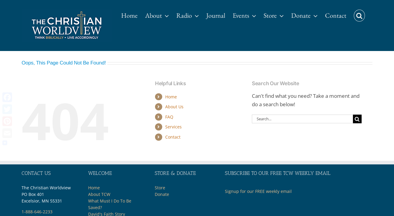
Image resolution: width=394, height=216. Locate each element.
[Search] (357, 119)
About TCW (99, 194)
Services (173, 127)
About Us (174, 107)
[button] (366, 12)
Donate (162, 194)
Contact (173, 137)
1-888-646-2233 (37, 211)
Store (160, 187)
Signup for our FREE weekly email (258, 191)
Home (171, 97)
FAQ (169, 117)
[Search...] (302, 119)
